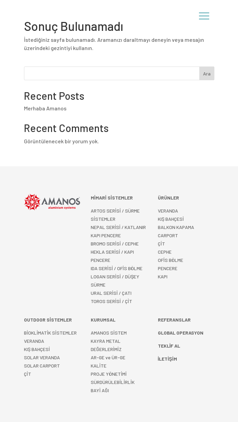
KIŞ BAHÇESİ (171, 219)
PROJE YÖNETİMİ (109, 374)
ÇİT (161, 243)
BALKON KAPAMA (176, 227)
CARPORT (168, 235)
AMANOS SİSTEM (109, 333)
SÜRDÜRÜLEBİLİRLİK (113, 382)
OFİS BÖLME (170, 260)
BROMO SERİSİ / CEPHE (115, 243)
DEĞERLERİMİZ (106, 349)
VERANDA (168, 211)
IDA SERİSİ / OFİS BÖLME (116, 268)
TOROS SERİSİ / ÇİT (111, 301)
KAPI (162, 276)
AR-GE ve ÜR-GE (108, 357)
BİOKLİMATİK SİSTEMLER (50, 333)
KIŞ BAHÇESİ (37, 349)
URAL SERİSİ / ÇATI (111, 293)
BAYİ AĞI (100, 390)
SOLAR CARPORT (42, 366)
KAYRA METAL (106, 341)
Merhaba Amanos (45, 108)
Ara (207, 73)
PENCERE (167, 268)
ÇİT (27, 374)
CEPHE (165, 252)
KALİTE (99, 366)
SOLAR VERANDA (42, 357)
